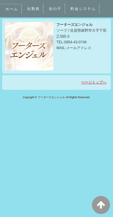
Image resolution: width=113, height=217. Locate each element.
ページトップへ (93, 82)
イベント (35, 26)
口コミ (85, 26)
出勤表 (33, 9)
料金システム (83, 9)
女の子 (55, 9)
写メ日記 (61, 26)
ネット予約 (16, 44)
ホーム (11, 9)
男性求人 (44, 44)
